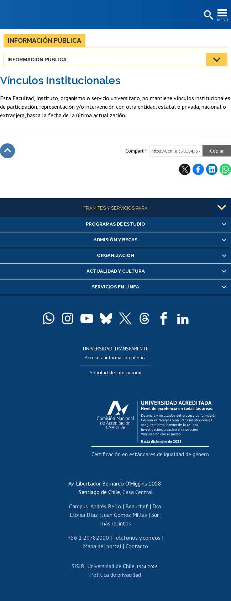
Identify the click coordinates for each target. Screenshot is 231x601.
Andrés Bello (105, 506)
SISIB (78, 566)
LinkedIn (212, 169)
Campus (78, 506)
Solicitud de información (115, 372)
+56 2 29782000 (88, 537)
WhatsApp (225, 169)
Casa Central (137, 491)
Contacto (137, 546)
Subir (7, 150)
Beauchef (136, 506)
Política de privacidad (115, 574)
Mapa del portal (102, 546)
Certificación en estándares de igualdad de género (150, 454)
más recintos (115, 523)
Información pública (44, 40)
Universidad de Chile (111, 566)
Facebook (198, 169)
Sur (155, 514)
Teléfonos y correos (137, 537)
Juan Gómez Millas (124, 514)
